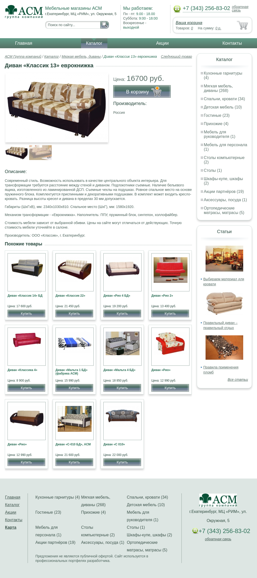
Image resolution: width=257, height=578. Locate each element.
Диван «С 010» (114, 444)
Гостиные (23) (217, 115)
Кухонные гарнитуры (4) (57, 497)
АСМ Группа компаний (23, 57)
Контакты (232, 43)
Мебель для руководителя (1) (219, 134)
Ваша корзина (189, 23)
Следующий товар (176, 57)
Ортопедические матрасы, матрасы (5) (224, 210)
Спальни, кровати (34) (224, 99)
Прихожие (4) (216, 124)
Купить (26, 313)
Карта (10, 527)
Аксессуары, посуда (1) (225, 200)
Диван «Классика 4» (22, 370)
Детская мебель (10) (223, 107)
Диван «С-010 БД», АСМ (73, 444)
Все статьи (238, 380)
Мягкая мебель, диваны (81, 57)
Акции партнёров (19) (224, 191)
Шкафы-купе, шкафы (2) (149, 535)
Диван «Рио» (160, 370)
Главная (23, 43)
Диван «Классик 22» (70, 295)
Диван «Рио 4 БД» (116, 295)
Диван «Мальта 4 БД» (119, 370)
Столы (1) (213, 170)
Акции (162, 43)
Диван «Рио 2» (162, 295)
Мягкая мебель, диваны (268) (218, 88)
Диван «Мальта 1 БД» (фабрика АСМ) (71, 371)
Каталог (94, 43)
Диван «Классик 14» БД (25, 295)
